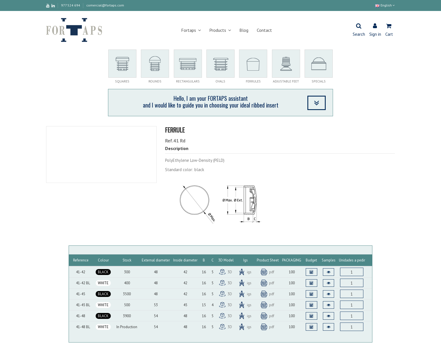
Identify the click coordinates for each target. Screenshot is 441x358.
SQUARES (122, 81)
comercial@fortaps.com (105, 5)
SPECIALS (319, 81)
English (385, 5)
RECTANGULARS (188, 81)
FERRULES (253, 81)
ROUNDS (154, 81)
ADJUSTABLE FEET (286, 81)
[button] (191, 30)
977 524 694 (71, 5)
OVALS (220, 81)
